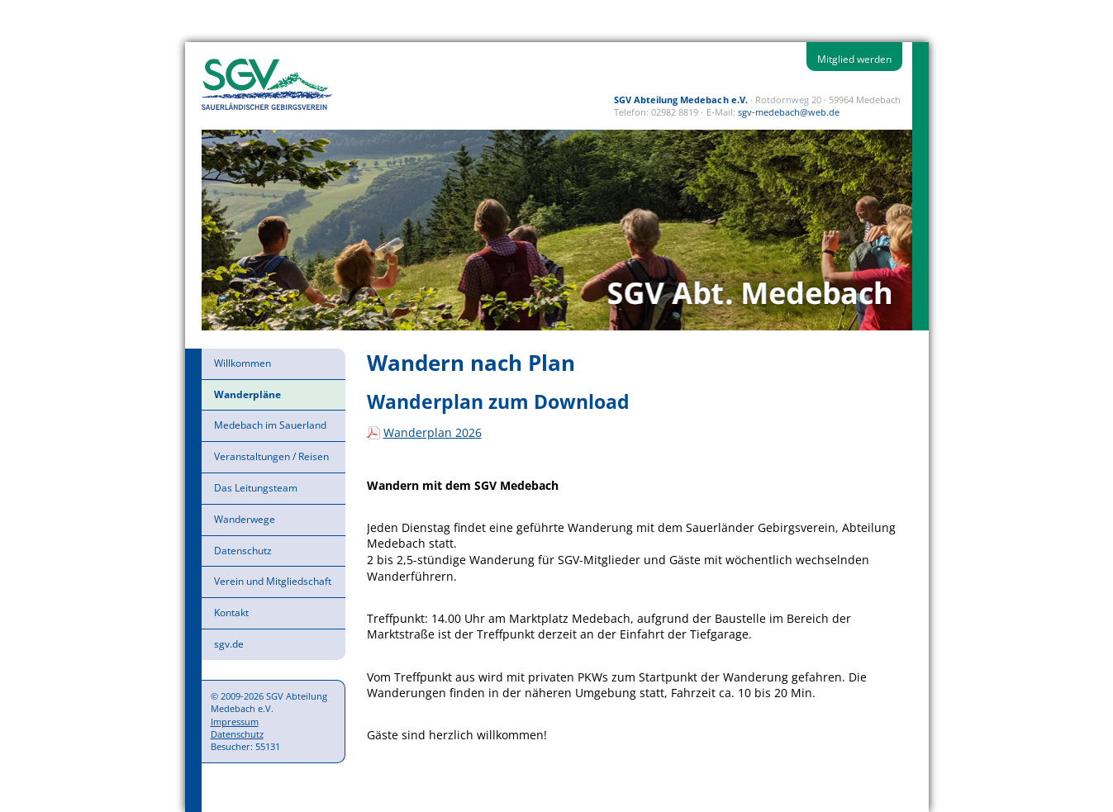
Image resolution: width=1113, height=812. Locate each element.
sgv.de (229, 644)
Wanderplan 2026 (432, 432)
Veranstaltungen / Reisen (271, 456)
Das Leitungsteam (255, 488)
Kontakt (231, 612)
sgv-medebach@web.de (789, 112)
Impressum (235, 721)
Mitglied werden (854, 59)
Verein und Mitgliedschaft (272, 581)
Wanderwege (244, 519)
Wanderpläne (247, 394)
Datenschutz (243, 551)
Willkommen (242, 363)
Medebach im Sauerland (270, 425)
